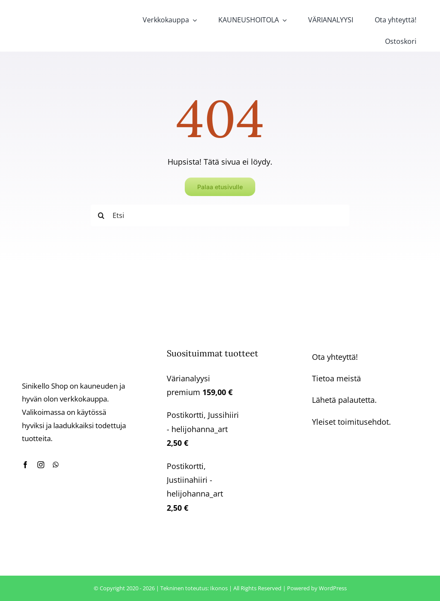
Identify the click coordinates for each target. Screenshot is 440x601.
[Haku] (101, 215)
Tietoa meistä (336, 378)
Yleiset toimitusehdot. (351, 422)
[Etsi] (220, 215)
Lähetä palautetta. (344, 400)
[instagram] (40, 464)
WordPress (333, 588)
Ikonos (219, 588)
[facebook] (25, 464)
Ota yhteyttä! (335, 357)
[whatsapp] (56, 464)
